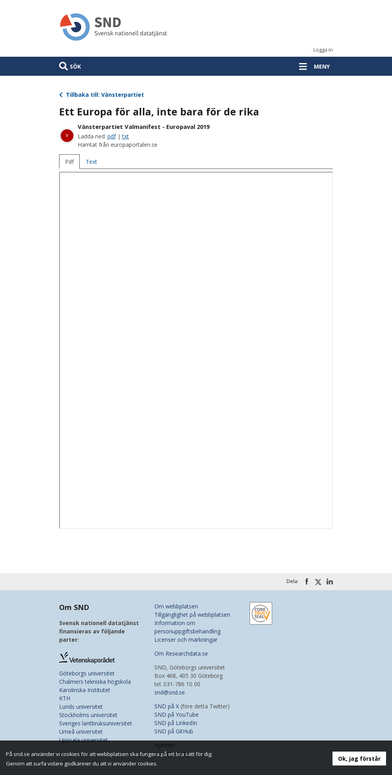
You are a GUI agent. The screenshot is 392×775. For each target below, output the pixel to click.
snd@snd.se (169, 692)
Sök (75, 66)
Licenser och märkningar (185, 639)
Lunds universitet (81, 706)
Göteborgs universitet (87, 673)
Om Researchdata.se (181, 653)
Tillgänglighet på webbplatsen (192, 614)
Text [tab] (91, 161)
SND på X (166, 706)
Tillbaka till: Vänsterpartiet (101, 94)
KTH (64, 698)
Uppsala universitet (83, 740)
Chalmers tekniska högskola (95, 681)
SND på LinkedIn (175, 723)
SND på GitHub (173, 731)
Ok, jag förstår (359, 758)
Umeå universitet (81, 731)
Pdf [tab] (69, 161)
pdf (112, 136)
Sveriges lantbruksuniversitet (95, 723)
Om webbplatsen (176, 606)
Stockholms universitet (88, 715)
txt (125, 136)
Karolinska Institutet (84, 690)
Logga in (323, 49)
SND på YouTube (176, 714)
